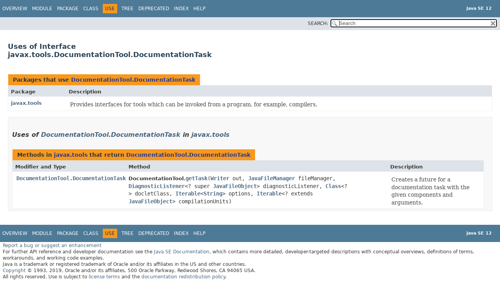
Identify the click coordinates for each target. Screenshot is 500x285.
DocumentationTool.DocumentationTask (133, 80)
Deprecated (153, 8)
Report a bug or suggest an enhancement (52, 245)
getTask (196, 178)
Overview (14, 8)
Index (181, 8)
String (213, 193)
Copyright (14, 270)
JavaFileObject (235, 186)
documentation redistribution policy (183, 277)
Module (42, 8)
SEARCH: (318, 23)
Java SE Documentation (181, 252)
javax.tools (26, 103)
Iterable (187, 193)
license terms (104, 277)
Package (68, 8)
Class (90, 8)
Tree (127, 8)
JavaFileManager (271, 178)
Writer (220, 178)
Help (199, 8)
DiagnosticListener (157, 186)
